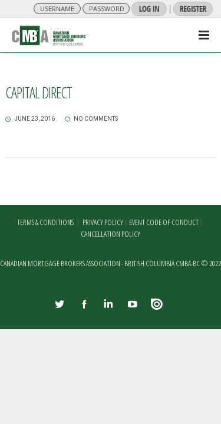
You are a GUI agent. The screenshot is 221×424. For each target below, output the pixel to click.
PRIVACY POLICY (103, 222)
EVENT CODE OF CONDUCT (164, 222)
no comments (91, 118)
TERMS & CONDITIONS (45, 222)
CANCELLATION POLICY (110, 233)
